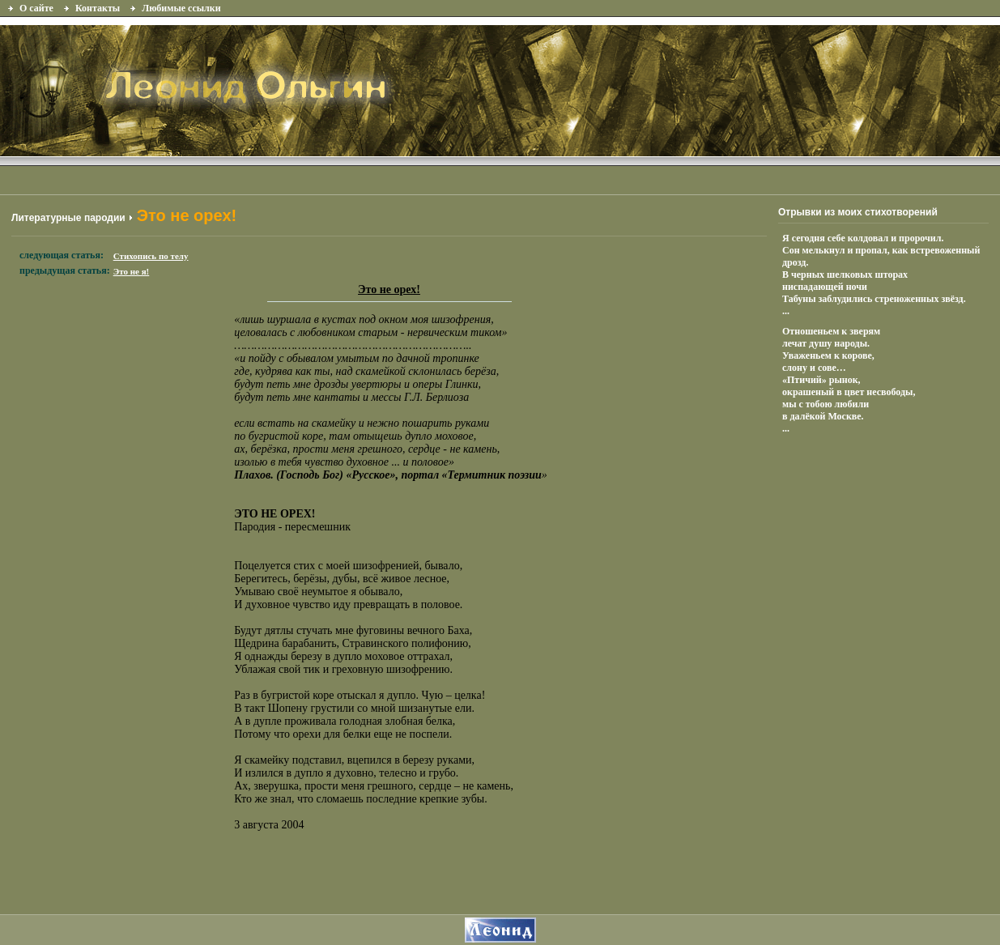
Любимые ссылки (181, 8)
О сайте (36, 8)
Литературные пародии (68, 217)
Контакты (97, 8)
